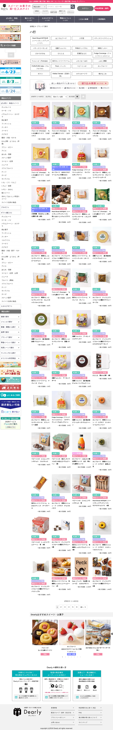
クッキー (5, 127)
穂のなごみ (103, 74)
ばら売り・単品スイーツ (10, 103)
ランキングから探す (8, 353)
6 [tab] (78, 657)
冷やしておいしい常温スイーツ (10, 198)
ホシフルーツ (102, 66)
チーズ (4, 175)
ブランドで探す (42, 26)
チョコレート (6, 107)
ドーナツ (5, 131)
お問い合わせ (55, 722)
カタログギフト (48, 19)
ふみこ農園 (103, 61)
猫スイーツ (6, 193)
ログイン (85, 8)
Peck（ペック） (61, 66)
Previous (32, 634)
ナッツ (4, 172)
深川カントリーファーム (61, 61)
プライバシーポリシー (58, 717)
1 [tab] (63, 657)
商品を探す (5, 311)
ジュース (45, 11)
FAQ (80, 712)
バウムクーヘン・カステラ (10, 115)
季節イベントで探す (8, 342)
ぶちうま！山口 (81, 61)
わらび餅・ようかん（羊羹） (10, 142)
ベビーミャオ (82, 66)
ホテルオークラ (81, 74)
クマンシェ (71, 12)
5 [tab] (75, 657)
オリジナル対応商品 (8, 358)
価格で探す (5, 317)
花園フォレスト (61, 48)
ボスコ (40, 74)
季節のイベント (65, 19)
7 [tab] (81, 657)
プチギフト (5, 207)
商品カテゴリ (6, 98)
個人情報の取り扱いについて (88, 717)
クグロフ (5, 134)
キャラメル (6, 179)
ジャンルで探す (6, 322)
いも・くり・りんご (9, 182)
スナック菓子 (6, 158)
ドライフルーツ (7, 168)
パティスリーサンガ (40, 48)
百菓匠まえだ (82, 53)
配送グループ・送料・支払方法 (61, 712)
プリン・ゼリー (7, 147)
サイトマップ (83, 722)
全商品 (37, 11)
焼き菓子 (5, 120)
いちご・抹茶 (6, 186)
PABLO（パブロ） (81, 48)
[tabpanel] (45, 637)
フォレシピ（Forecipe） (40, 61)
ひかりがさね (40, 53)
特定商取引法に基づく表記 (87, 708)
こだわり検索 (83, 19)
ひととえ (61, 53)
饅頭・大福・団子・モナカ (10, 252)
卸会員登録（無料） (102, 8)
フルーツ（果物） (8, 280)
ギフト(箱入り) (6, 213)
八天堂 (81, 38)
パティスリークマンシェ (102, 38)
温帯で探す (5, 332)
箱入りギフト (30, 19)
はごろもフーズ (61, 38)
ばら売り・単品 (12, 19)
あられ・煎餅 (6, 154)
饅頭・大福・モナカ (9, 138)
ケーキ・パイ (6, 110)
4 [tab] (72, 657)
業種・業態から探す (8, 327)
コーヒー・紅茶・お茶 (10, 273)
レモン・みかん (7, 189)
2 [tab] (66, 657)
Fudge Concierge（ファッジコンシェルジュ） (102, 55)
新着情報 (54, 708)
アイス (4, 151)
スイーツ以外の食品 (9, 202)
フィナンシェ (6, 123)
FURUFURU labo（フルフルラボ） (40, 67)
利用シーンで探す (7, 348)
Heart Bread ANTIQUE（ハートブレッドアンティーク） (40, 40)
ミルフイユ (6, 240)
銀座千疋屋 (54, 12)
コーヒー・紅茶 (7, 161)
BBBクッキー (62, 12)
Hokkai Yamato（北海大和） (61, 75)
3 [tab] (69, 657)
